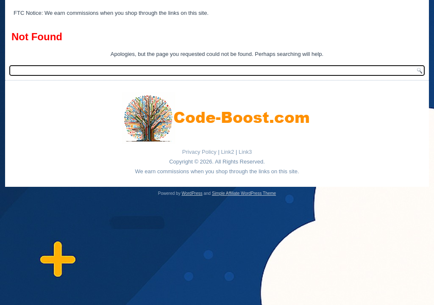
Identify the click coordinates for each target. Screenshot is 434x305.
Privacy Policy (199, 152)
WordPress (191, 193)
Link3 (245, 152)
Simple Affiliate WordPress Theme (244, 193)
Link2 (227, 152)
